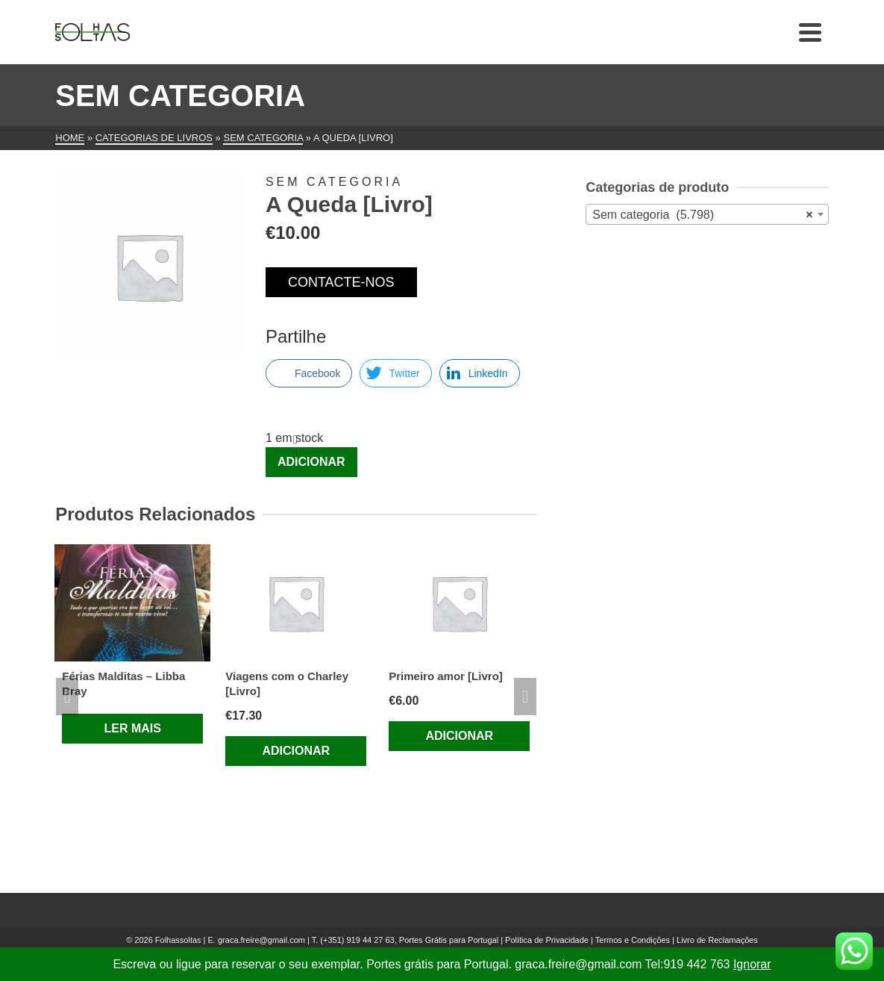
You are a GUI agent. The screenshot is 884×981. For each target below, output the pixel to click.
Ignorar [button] (752, 964)
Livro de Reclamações (717, 939)
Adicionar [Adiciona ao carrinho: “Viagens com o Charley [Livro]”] (296, 750)
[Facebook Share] (309, 373)
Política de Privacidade (547, 939)
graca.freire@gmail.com (261, 939)
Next (525, 696)
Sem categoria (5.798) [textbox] (702, 215)
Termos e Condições (632, 939)
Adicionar (311, 461)
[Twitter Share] (395, 373)
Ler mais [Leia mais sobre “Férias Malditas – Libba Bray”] (132, 728)
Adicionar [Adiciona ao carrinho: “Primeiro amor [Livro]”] (459, 735)
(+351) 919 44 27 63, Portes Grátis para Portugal (410, 939)
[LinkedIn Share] (479, 373)
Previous (67, 696)
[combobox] (707, 214)
